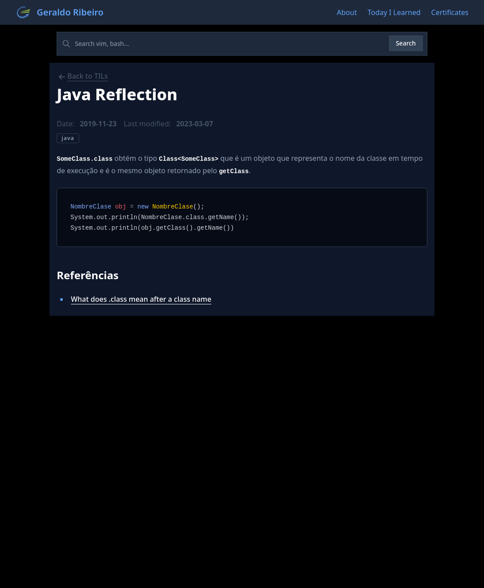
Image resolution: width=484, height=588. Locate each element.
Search (406, 43)
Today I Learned (394, 12)
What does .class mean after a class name (141, 299)
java (67, 138)
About (347, 12)
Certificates (450, 12)
